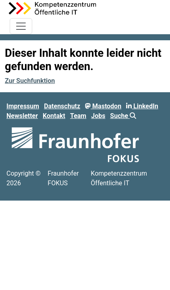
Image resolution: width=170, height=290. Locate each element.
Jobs (98, 116)
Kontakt (54, 116)
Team (78, 116)
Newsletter (22, 116)
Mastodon (103, 106)
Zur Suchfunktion (30, 81)
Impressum (22, 106)
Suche (123, 116)
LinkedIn (142, 106)
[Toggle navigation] (21, 26)
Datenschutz (62, 106)
